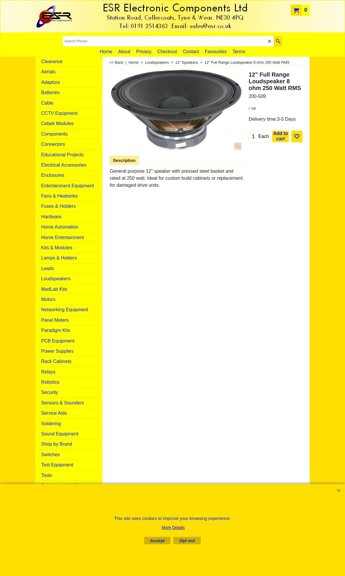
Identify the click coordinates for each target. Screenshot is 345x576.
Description (124, 160)
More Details (173, 527)
